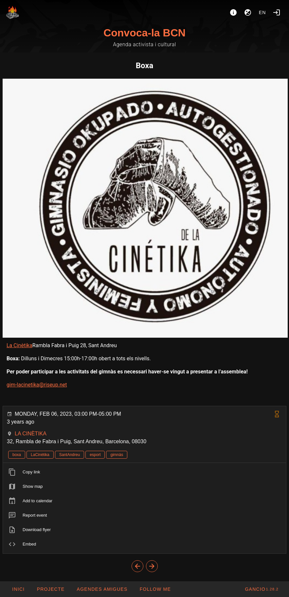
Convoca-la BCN (144, 33)
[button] (102, 589)
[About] (233, 12)
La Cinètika (19, 345)
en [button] (262, 12)
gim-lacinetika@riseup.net (37, 385)
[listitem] (144, 472)
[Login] (276, 12)
